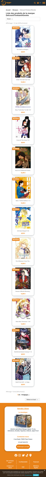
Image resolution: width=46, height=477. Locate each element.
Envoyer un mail (23, 447)
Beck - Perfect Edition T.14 (23, 200)
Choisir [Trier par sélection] (10, 19)
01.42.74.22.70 (23, 442)
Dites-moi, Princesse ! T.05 (23, 321)
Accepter (36, 475)
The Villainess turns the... (23, 261)
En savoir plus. (28, 475)
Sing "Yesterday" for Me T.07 (23, 110)
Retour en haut (32, 400)
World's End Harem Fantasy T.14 (23, 352)
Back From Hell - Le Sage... (23, 382)
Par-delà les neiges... (23, 49)
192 (22, 394)
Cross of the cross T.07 (23, 140)
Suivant (27, 395)
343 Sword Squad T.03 (23, 231)
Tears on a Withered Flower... (23, 170)
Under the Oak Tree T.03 (23, 79)
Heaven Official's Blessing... (23, 291)
